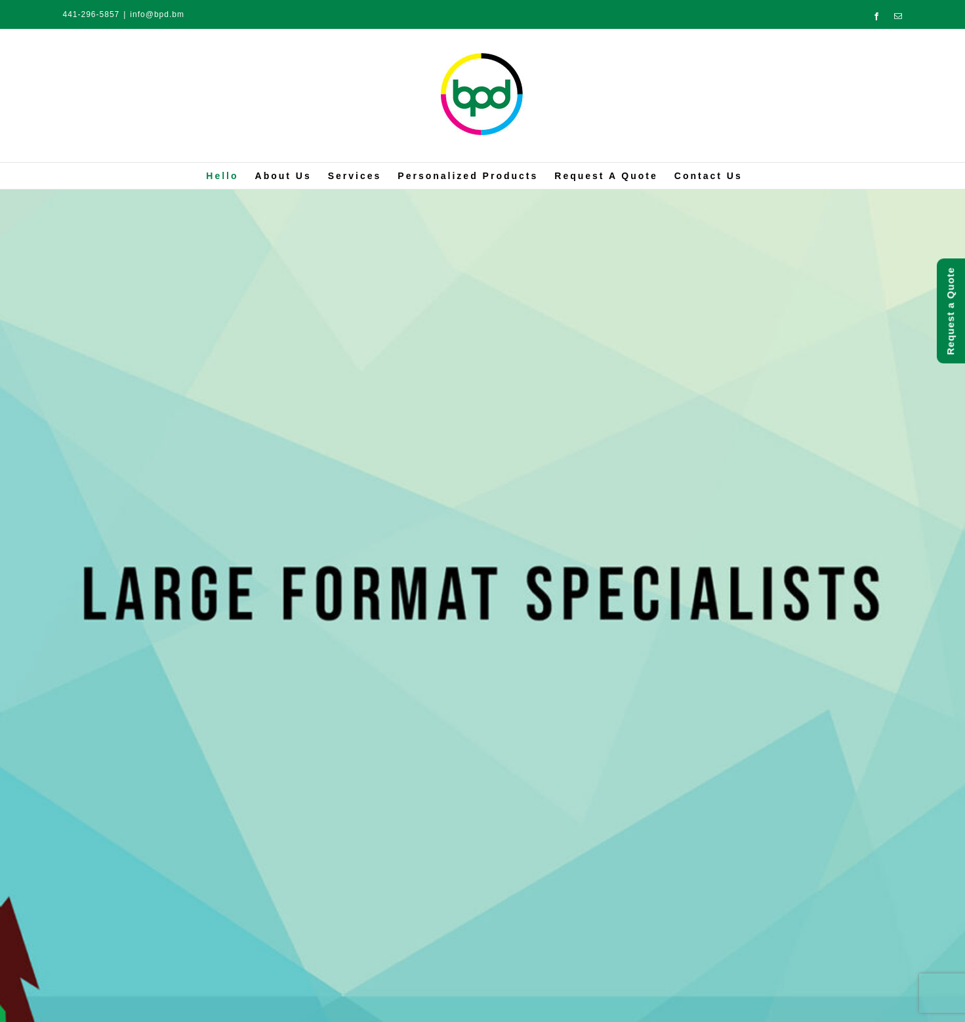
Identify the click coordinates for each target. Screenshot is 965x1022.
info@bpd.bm (157, 14)
